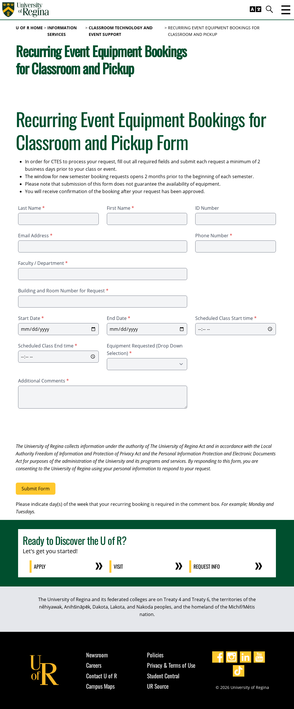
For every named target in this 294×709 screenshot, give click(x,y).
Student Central (163, 675)
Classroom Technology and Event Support (120, 31)
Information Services (62, 31)
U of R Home (29, 27)
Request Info (207, 566)
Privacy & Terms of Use (171, 665)
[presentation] (59, 426)
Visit (118, 566)
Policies (155, 654)
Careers (93, 665)
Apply (40, 566)
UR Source (158, 686)
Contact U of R (101, 675)
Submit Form (36, 488)
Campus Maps (100, 686)
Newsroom (97, 654)
